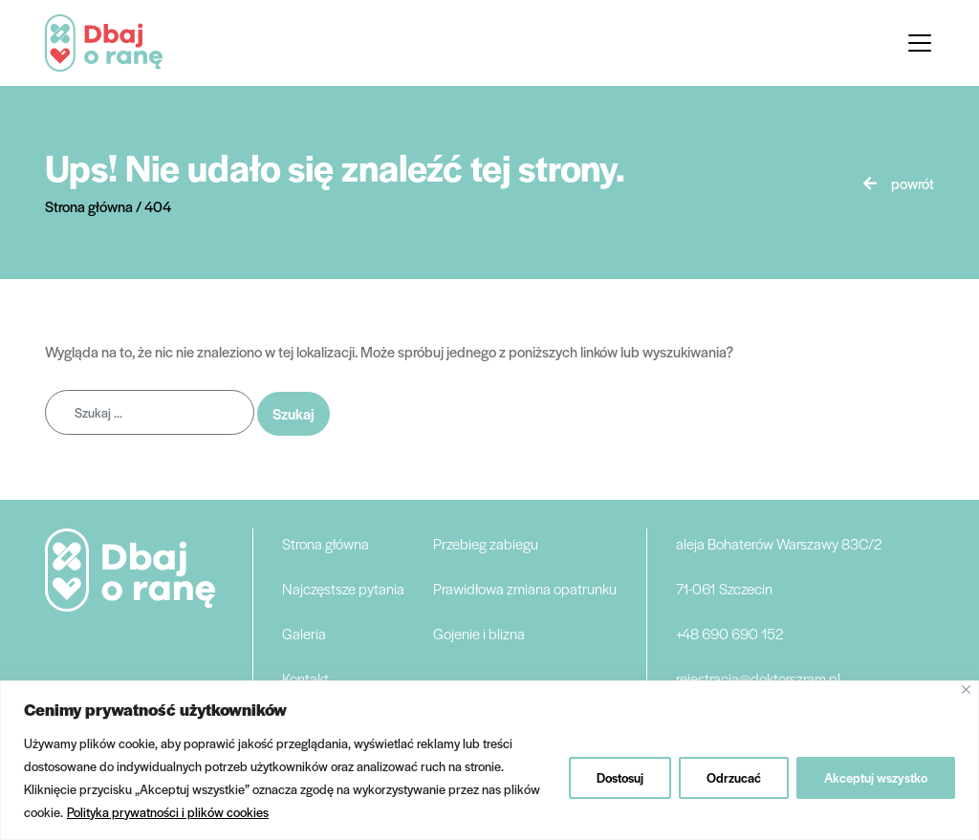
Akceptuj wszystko (875, 777)
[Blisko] (966, 689)
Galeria (304, 633)
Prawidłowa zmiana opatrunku (525, 588)
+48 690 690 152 (729, 633)
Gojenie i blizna (479, 633)
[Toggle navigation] (919, 43)
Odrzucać (734, 777)
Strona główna (325, 543)
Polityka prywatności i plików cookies (168, 812)
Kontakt (305, 678)
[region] (489, 760)
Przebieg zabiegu (485, 543)
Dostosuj (620, 777)
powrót (912, 183)
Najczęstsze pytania (343, 588)
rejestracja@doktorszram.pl (758, 678)
